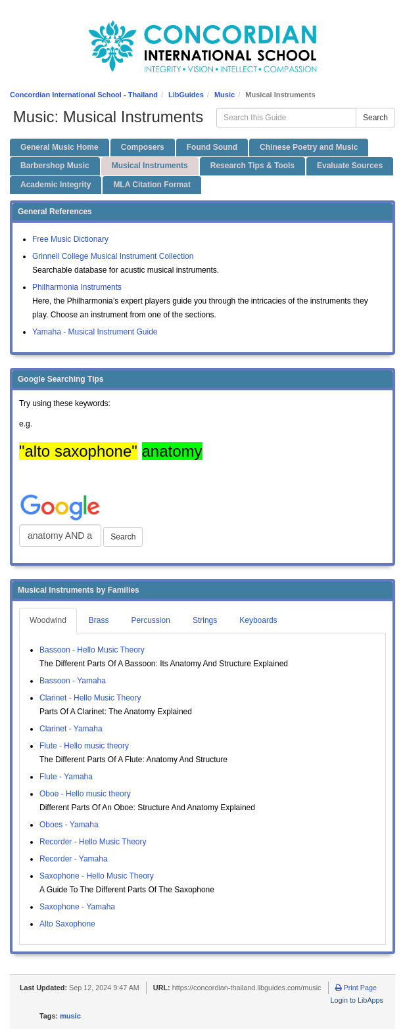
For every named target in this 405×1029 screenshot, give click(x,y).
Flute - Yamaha (66, 776)
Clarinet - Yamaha (71, 728)
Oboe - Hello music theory (85, 793)
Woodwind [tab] (48, 620)
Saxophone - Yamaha (77, 906)
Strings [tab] (205, 620)
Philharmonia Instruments (77, 287)
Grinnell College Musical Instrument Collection (112, 256)
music (70, 1016)
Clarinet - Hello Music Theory (90, 697)
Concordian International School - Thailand (84, 95)
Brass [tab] (99, 620)
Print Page (356, 988)
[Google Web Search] (60, 535)
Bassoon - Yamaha (72, 680)
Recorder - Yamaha (73, 858)
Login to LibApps (357, 1000)
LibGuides (186, 95)
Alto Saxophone (67, 923)
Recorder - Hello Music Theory (93, 841)
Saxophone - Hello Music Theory (96, 875)
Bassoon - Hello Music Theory (92, 649)
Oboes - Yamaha (69, 824)
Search (375, 117)
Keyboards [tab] (258, 620)
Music (224, 95)
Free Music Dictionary (70, 239)
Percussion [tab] (150, 620)
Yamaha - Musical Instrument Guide (95, 331)
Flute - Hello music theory (84, 745)
